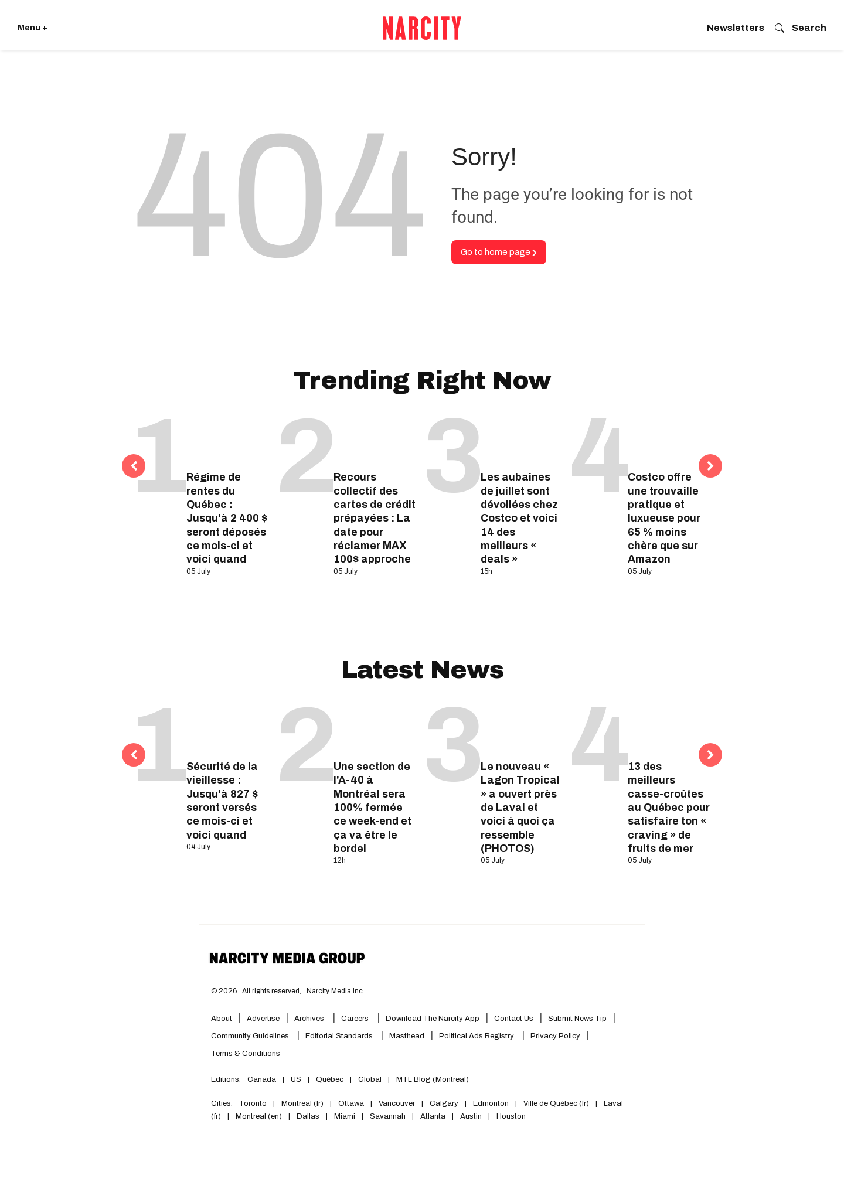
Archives (309, 1018)
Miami (344, 1116)
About (221, 1018)
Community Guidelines (251, 1036)
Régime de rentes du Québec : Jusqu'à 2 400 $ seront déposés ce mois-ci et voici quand (226, 518)
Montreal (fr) (302, 1103)
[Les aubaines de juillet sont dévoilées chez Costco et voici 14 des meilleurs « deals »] (522, 438)
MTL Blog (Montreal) (432, 1079)
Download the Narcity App (432, 1018)
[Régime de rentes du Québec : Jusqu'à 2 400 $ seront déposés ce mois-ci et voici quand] (227, 438)
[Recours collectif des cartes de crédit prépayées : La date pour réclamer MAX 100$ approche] (374, 438)
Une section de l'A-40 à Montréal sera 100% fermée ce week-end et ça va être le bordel (372, 807)
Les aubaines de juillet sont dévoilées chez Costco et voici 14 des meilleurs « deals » (519, 518)
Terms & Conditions (245, 1054)
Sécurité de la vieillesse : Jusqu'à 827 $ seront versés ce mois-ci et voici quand (222, 801)
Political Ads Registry (477, 1036)
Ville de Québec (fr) (556, 1103)
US (296, 1079)
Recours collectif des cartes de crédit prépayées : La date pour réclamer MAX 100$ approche (374, 518)
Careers (355, 1018)
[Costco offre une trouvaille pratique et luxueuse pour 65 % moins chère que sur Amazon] (669, 438)
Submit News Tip (577, 1018)
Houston (511, 1116)
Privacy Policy (555, 1036)
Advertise (263, 1018)
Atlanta (432, 1116)
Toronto (253, 1103)
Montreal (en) (259, 1116)
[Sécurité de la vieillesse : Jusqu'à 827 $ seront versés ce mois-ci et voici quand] (227, 727)
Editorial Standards (340, 1036)
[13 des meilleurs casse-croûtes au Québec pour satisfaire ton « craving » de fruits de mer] (669, 727)
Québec (329, 1079)
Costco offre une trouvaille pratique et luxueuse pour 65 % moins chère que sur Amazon (664, 518)
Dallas (308, 1116)
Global (370, 1079)
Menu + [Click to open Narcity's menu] (32, 27)
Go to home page (499, 252)
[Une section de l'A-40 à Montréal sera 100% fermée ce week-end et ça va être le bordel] (374, 727)
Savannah (388, 1116)
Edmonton (491, 1103)
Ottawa (351, 1103)
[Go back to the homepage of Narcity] (422, 28)
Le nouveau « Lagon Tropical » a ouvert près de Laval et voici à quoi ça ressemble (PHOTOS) (520, 807)
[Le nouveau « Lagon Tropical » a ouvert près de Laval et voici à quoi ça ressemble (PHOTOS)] (522, 727)
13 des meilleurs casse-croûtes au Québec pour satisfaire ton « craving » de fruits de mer (669, 807)
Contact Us (513, 1018)
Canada (261, 1079)
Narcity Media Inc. (336, 991)
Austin (471, 1116)
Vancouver (397, 1103)
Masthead (406, 1036)
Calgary (444, 1103)
